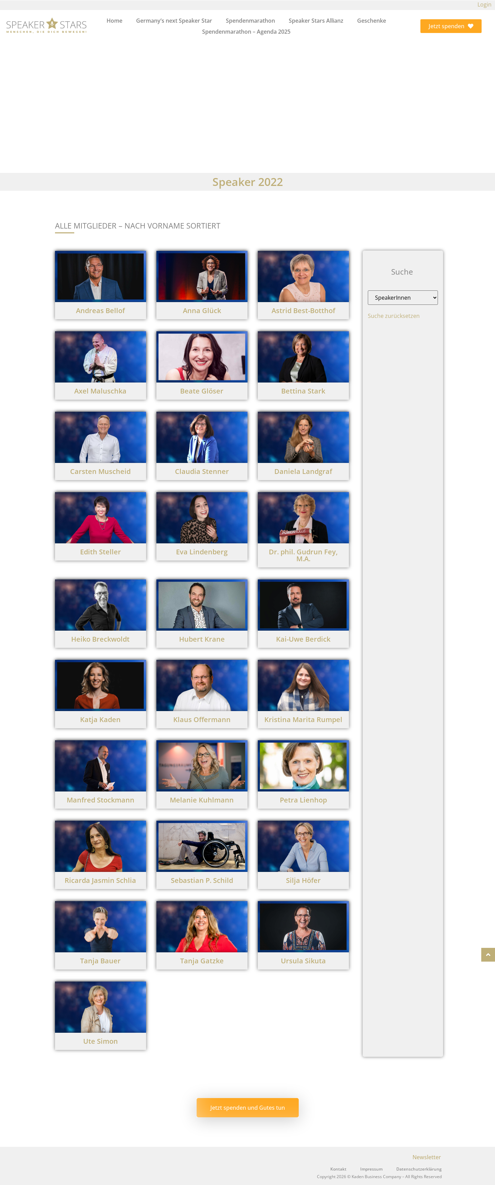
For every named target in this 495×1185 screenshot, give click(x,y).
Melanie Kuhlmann (202, 800)
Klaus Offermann (202, 719)
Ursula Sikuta (303, 960)
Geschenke (371, 20)
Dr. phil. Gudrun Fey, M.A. (303, 555)
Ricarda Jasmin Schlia (100, 880)
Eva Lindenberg (202, 551)
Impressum (371, 1169)
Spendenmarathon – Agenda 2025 (246, 31)
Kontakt (338, 1169)
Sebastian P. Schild (202, 880)
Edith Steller (100, 551)
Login (484, 4)
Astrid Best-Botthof (303, 310)
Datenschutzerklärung (419, 1169)
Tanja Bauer (100, 960)
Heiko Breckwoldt (100, 639)
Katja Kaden (100, 719)
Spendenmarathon (250, 20)
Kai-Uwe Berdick (303, 639)
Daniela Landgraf (303, 471)
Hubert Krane (202, 639)
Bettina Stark (303, 391)
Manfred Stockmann (100, 800)
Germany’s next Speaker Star (174, 20)
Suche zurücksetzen (394, 316)
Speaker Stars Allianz (316, 20)
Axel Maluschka (100, 391)
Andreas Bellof (100, 310)
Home (114, 20)
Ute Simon (100, 1041)
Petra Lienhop (303, 800)
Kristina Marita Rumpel (303, 719)
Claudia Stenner (202, 471)
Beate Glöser (201, 391)
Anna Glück (202, 310)
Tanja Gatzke (202, 960)
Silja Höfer (303, 880)
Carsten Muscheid (100, 471)
